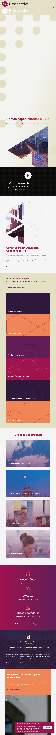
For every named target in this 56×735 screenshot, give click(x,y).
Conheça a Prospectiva (15, 267)
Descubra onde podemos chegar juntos (29, 624)
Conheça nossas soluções (16, 287)
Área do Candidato (14, 689)
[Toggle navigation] (53, 7)
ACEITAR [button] (48, 727)
